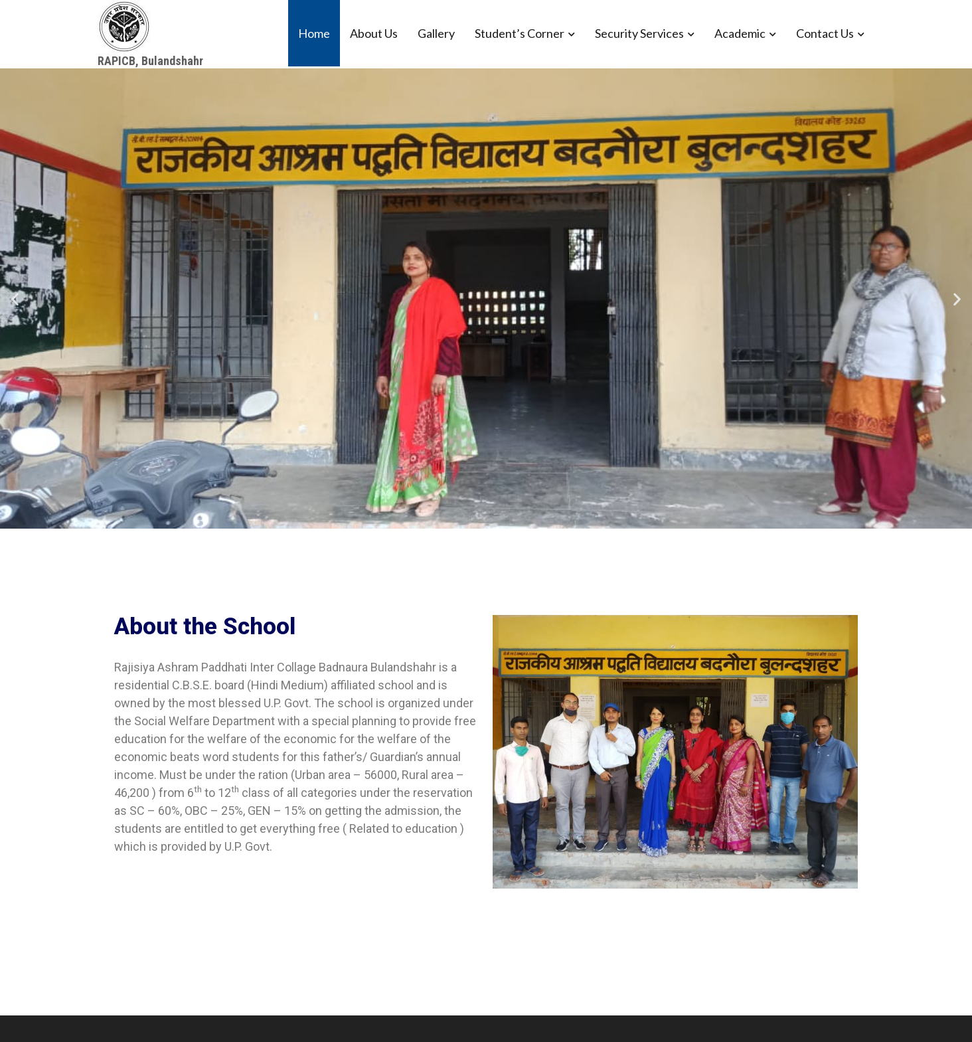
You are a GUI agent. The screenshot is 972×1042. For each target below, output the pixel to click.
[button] (15, 298)
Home (314, 33)
